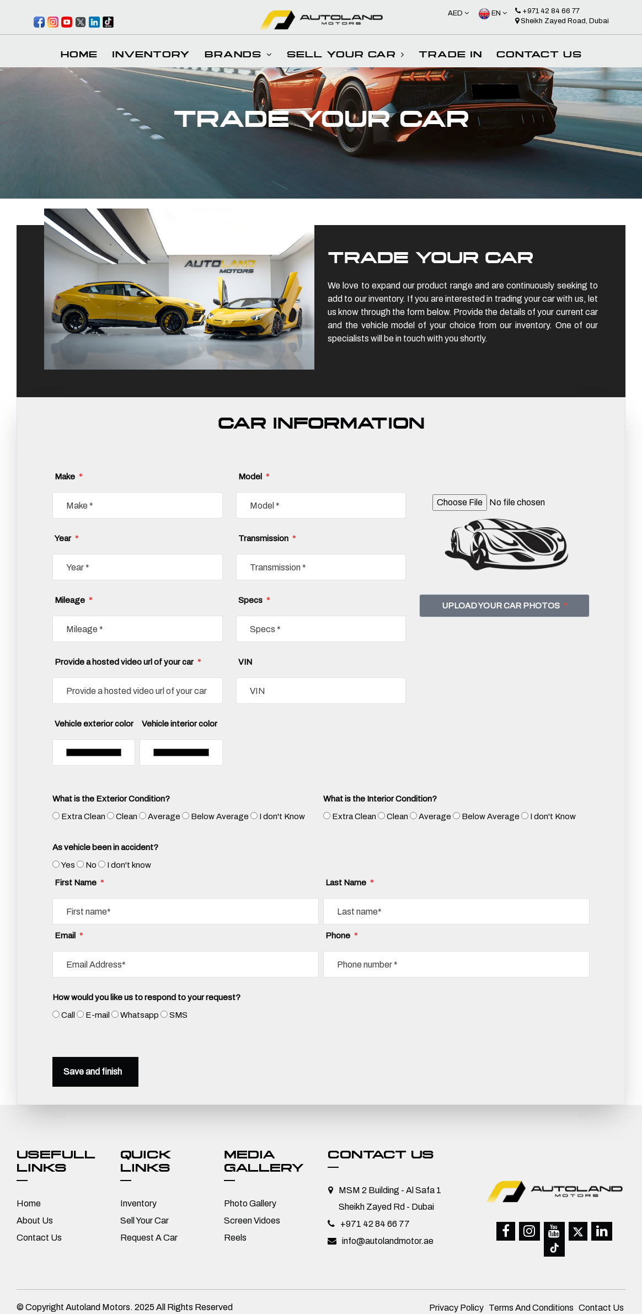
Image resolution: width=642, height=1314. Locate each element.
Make (68, 476)
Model (253, 476)
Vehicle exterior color (94, 723)
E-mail (97, 1015)
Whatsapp (139, 1015)
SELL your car (345, 55)
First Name (79, 882)
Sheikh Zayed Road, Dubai (562, 21)
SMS (178, 1015)
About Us (35, 1220)
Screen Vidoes (252, 1220)
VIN (245, 662)
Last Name (349, 882)
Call (68, 1015)
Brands (238, 55)
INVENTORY (151, 55)
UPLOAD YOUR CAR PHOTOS (504, 605)
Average (164, 816)
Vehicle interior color (179, 723)
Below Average (220, 816)
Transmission (267, 538)
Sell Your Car (144, 1220)
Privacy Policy (456, 1301)
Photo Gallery (250, 1203)
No (91, 865)
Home (79, 55)
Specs (254, 600)
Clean (126, 816)
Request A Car (149, 1237)
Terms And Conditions (531, 1301)
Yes (68, 865)
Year (66, 538)
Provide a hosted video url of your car (128, 662)
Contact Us (539, 55)
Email (69, 935)
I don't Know (282, 816)
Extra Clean (83, 816)
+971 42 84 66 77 (547, 11)
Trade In (450, 55)
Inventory (138, 1203)
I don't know (129, 865)
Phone (341, 935)
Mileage (73, 600)
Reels (235, 1237)
